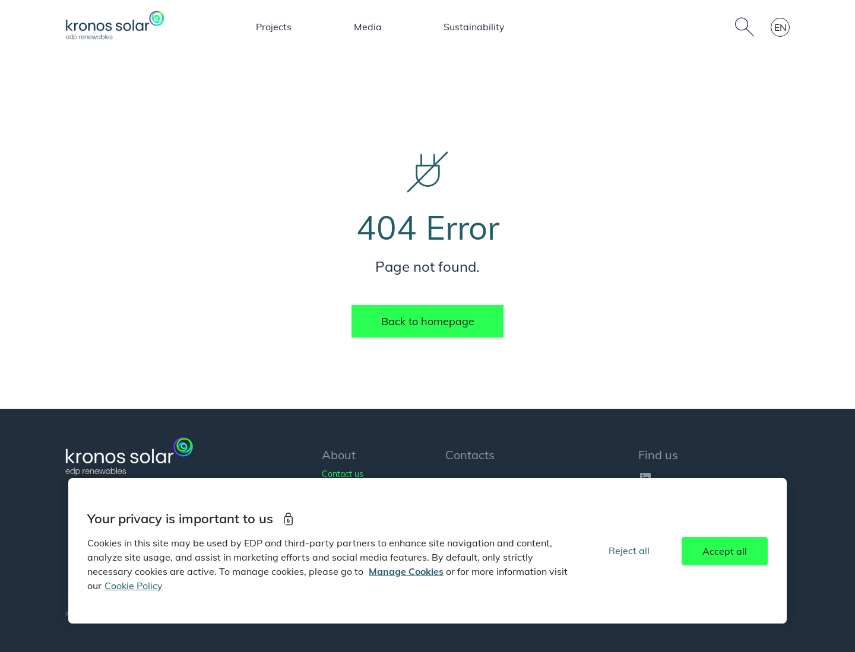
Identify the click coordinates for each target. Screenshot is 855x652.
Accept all (724, 551)
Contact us (342, 474)
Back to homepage (427, 321)
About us (214, 27)
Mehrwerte (568, 27)
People (438, 27)
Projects (374, 27)
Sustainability (655, 27)
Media (499, 27)
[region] (427, 551)
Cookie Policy (133, 585)
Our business (294, 27)
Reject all (629, 550)
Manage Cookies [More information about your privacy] (406, 571)
